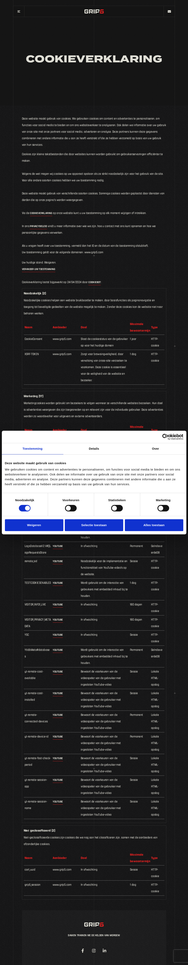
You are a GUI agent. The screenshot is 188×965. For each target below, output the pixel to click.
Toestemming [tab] (33, 448)
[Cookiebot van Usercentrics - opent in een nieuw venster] (165, 437)
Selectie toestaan (94, 525)
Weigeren (34, 525)
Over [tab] (155, 448)
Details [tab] (94, 448)
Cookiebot (94, 282)
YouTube (58, 546)
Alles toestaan (153, 525)
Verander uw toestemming (38, 269)
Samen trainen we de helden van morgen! (94, 935)
